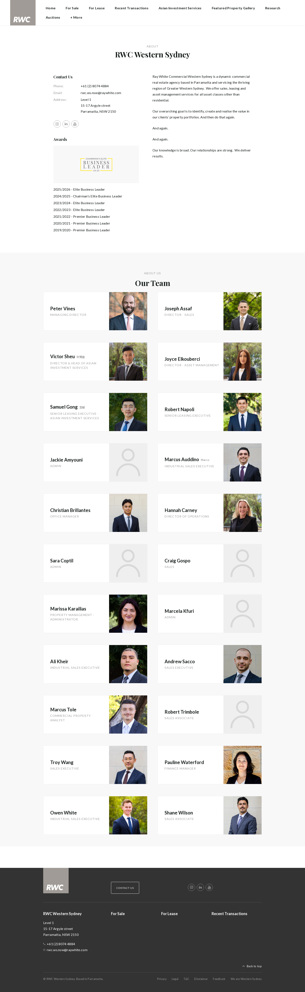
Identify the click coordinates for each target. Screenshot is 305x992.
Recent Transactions (131, 8)
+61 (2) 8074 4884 (95, 86)
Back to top (254, 966)
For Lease (97, 8)
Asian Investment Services (180, 8)
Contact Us (125, 887)
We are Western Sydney (246, 979)
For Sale (72, 8)
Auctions (53, 17)
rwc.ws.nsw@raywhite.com (101, 93)
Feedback (219, 979)
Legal (175, 979)
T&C (186, 979)
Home (50, 8)
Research (272, 8)
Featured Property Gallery (233, 8)
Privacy (162, 979)
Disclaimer (201, 979)
